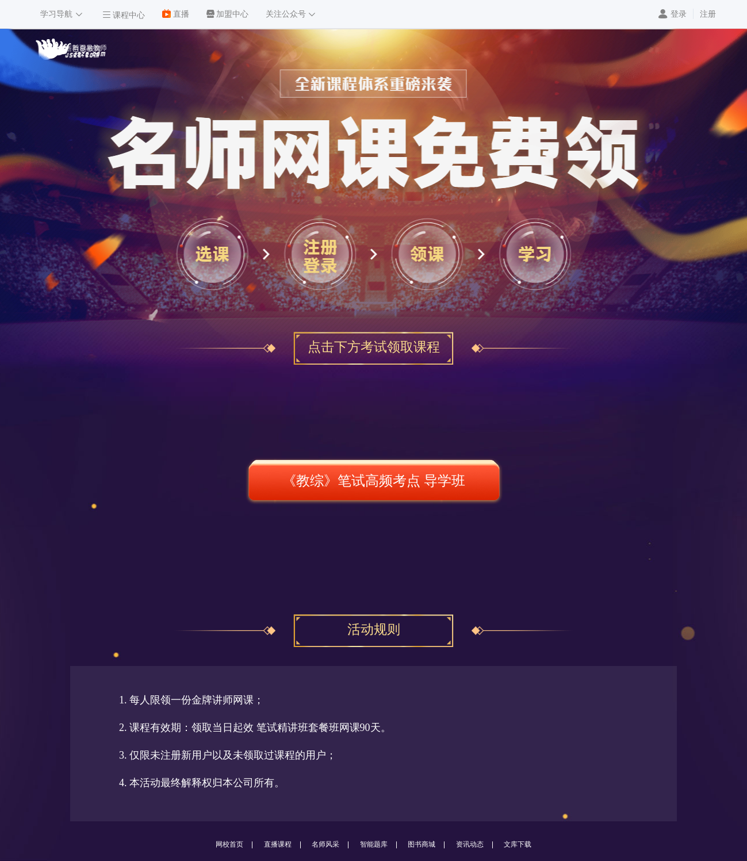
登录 (679, 14)
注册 (708, 14)
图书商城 (421, 844)
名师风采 (325, 844)
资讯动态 (470, 844)
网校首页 (229, 844)
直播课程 (278, 844)
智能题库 (374, 844)
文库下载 (517, 844)
